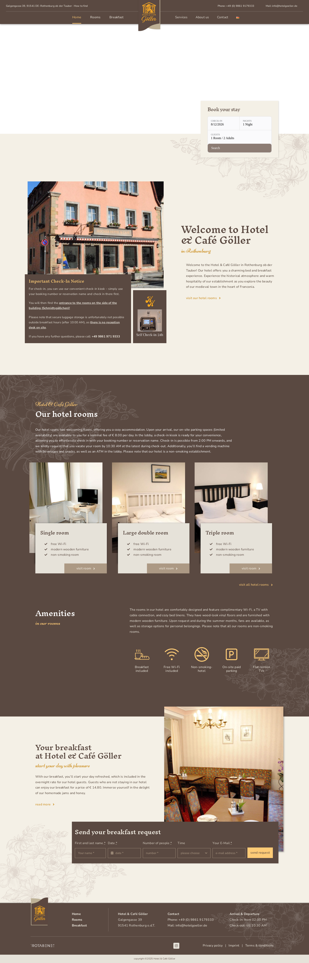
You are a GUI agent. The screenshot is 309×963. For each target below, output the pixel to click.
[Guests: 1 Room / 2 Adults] (239, 137)
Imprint (235, 946)
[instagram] (176, 946)
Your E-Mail (222, 843)
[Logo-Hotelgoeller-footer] (39, 899)
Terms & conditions (258, 946)
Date (112, 843)
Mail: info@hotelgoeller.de (187, 925)
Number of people (157, 843)
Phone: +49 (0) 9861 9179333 (191, 920)
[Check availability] (239, 148)
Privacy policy (213, 946)
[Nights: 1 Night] (255, 123)
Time (181, 843)
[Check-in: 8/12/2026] (223, 123)
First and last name (90, 843)
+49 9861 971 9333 (106, 337)
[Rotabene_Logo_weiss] (42, 945)
